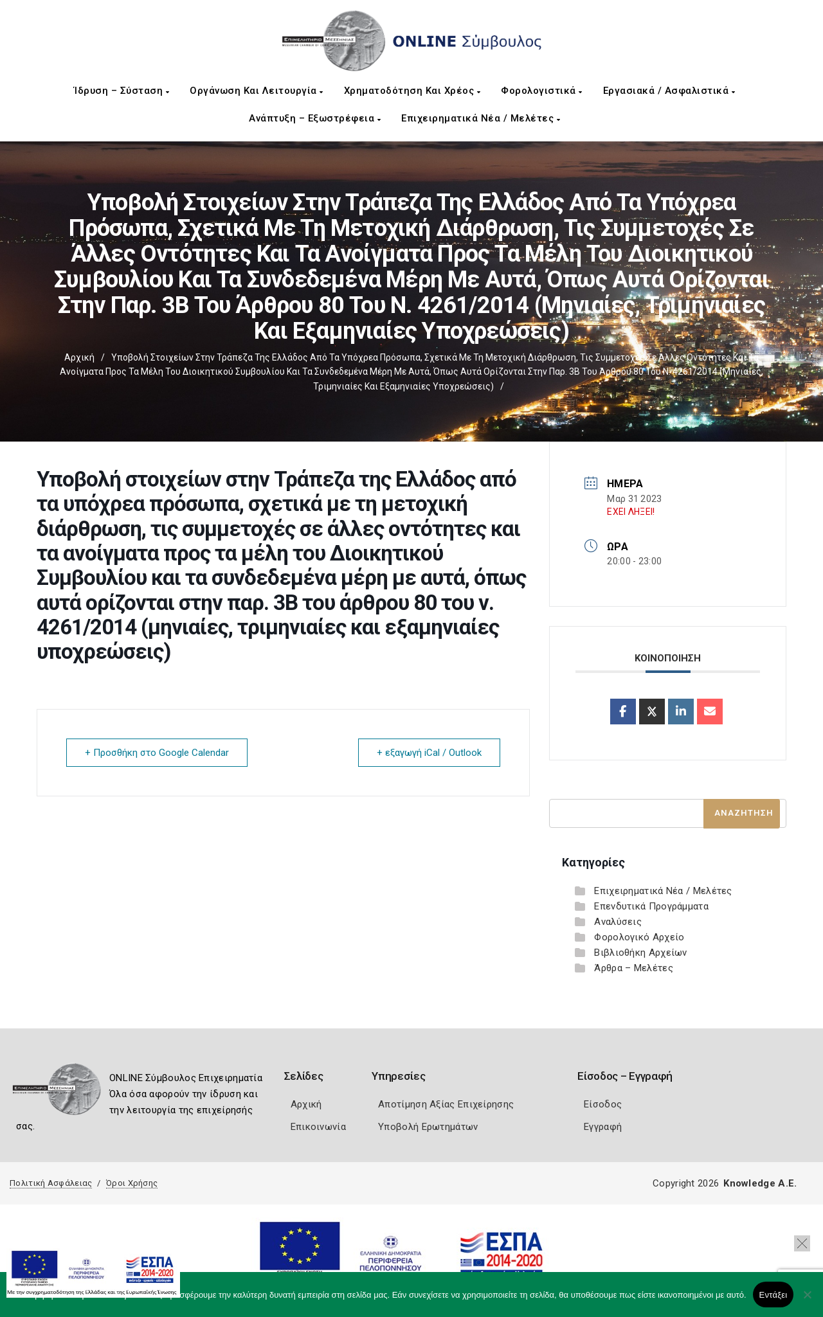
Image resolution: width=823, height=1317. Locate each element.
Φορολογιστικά (542, 90)
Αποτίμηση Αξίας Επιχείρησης (446, 1104)
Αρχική (79, 357)
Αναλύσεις (618, 921)
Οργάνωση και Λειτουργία (256, 90)
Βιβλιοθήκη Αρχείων (640, 952)
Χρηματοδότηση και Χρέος (412, 90)
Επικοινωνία (318, 1127)
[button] (802, 1243)
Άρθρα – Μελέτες (633, 968)
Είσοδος (603, 1104)
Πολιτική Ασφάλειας (51, 1183)
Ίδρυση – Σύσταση (121, 90)
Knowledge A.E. (760, 1183)
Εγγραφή (603, 1127)
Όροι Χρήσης (132, 1183)
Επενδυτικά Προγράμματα (651, 906)
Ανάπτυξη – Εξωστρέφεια (315, 118)
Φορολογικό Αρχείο (639, 937)
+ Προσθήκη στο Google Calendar (157, 752)
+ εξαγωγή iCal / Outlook (429, 752)
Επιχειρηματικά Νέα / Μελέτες (480, 118)
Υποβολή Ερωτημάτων (428, 1127)
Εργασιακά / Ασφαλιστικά (669, 90)
